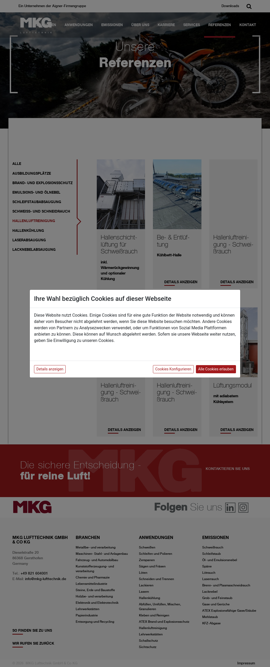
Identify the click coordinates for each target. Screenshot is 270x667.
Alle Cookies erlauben (216, 369)
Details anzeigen (49, 369)
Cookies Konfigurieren (173, 369)
